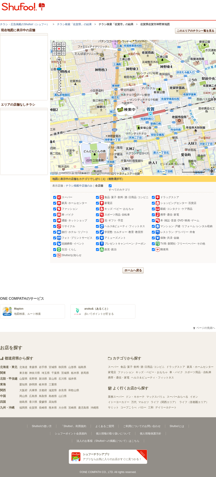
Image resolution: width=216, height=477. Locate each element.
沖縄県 (95, 407)
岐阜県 (43, 384)
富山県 (53, 378)
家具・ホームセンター (200, 366)
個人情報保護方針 (150, 433)
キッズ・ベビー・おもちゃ (152, 372)
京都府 (43, 390)
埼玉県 (46, 372)
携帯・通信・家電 (118, 377)
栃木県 (75, 372)
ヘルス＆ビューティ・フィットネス (152, 377)
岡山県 (23, 396)
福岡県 (23, 407)
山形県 (72, 367)
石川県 (63, 378)
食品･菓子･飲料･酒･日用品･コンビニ (142, 366)
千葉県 (55, 372)
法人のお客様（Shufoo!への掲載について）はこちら (108, 440)
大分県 (63, 407)
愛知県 (23, 384)
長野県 (33, 378)
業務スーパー (116, 396)
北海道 (23, 367)
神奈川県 (34, 372)
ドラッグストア (175, 366)
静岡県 (33, 384)
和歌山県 (73, 390)
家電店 (112, 372)
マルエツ (143, 402)
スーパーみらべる (177, 396)
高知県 (53, 401)
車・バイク (176, 372)
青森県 (33, 367)
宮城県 (53, 367)
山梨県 (23, 378)
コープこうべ (128, 407)
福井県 (72, 378)
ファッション (126, 372)
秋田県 (63, 367)
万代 (134, 402)
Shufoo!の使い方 (42, 426)
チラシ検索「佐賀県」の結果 (74, 24)
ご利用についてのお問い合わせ (142, 426)
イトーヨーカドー (118, 402)
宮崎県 (72, 407)
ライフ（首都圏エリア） (194, 402)
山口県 (63, 396)
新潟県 (43, 378)
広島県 (33, 396)
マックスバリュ (155, 396)
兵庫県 (33, 390)
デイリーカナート (166, 407)
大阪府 (23, 390)
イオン (194, 396)
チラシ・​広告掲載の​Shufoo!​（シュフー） (24, 24)
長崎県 (43, 407)
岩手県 (43, 367)
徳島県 (23, 401)
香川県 (33, 401)
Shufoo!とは (177, 426)
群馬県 (85, 372)
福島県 (82, 367)
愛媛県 (43, 401)
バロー (142, 407)
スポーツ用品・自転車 (198, 372)
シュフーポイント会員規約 (71, 433)
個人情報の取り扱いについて (113, 433)
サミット (113, 407)
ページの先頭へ (204, 327)
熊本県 (53, 407)
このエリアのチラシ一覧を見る (195, 30)
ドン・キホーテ (135, 396)
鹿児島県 (83, 407)
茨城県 (65, 372)
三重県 (53, 384)
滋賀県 (53, 390)
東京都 (23, 372)
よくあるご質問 (104, 426)
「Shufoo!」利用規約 (73, 426)
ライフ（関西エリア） (164, 402)
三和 (150, 407)
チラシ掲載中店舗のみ (79, 185)
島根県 (53, 396)
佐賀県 (33, 407)
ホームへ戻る (133, 270)
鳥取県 (43, 396)
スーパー (113, 366)
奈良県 (63, 390)
